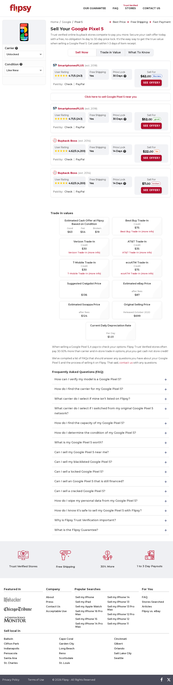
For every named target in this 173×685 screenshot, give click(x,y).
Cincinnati (120, 638)
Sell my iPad (83, 601)
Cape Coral (66, 638)
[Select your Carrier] (24, 54)
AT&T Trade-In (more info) (137, 252)
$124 (84, 315)
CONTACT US (151, 8)
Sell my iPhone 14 (118, 597)
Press (49, 601)
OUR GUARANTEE (94, 8)
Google (66, 22)
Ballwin (8, 638)
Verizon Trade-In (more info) (84, 252)
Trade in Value (110, 52)
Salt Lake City (122, 653)
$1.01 (111, 336)
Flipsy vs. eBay (151, 611)
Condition (13, 64)
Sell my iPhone (84, 597)
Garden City (66, 643)
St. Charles (11, 663)
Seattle (119, 658)
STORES (130, 8)
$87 (137, 294)
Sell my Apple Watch (88, 606)
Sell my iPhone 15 (86, 619)
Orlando (119, 648)
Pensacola (10, 653)
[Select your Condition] (24, 70)
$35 (137, 248)
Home (54, 22)
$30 (84, 248)
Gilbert (118, 643)
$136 (84, 294)
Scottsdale (66, 658)
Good (70, 228)
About (50, 597)
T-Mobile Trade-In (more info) (84, 273)
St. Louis (64, 663)
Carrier (11, 48)
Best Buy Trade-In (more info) (137, 231)
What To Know (139, 52)
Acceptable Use (56, 611)
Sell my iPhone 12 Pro (120, 614)
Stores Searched (153, 601)
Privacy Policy (10, 679)
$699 (137, 315)
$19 (97, 231)
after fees (137, 291)
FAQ (115, 8)
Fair (83, 228)
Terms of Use (36, 679)
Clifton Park (11, 643)
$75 (137, 227)
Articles (147, 606)
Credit (137, 224)
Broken (97, 228)
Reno (62, 653)
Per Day (110, 333)
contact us (126, 362)
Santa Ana (10, 658)
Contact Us (53, 606)
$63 (69, 231)
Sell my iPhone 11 (118, 623)
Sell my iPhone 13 (118, 601)
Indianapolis (11, 648)
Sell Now (81, 52)
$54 (82, 231)
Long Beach (66, 648)
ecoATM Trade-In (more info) (137, 273)
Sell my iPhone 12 (118, 619)
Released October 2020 (137, 312)
